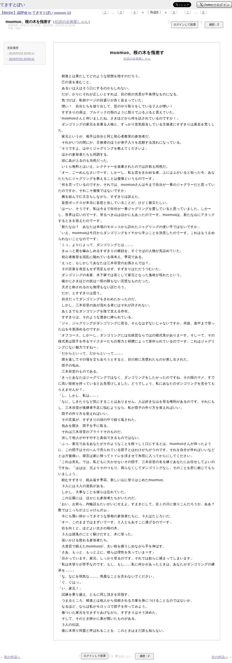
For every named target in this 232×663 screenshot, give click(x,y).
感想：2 (214, 24)
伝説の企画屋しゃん (71, 22)
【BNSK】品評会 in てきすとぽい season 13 (35, 13)
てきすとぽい (12, 5)
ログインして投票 (185, 24)
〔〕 (105, 12)
